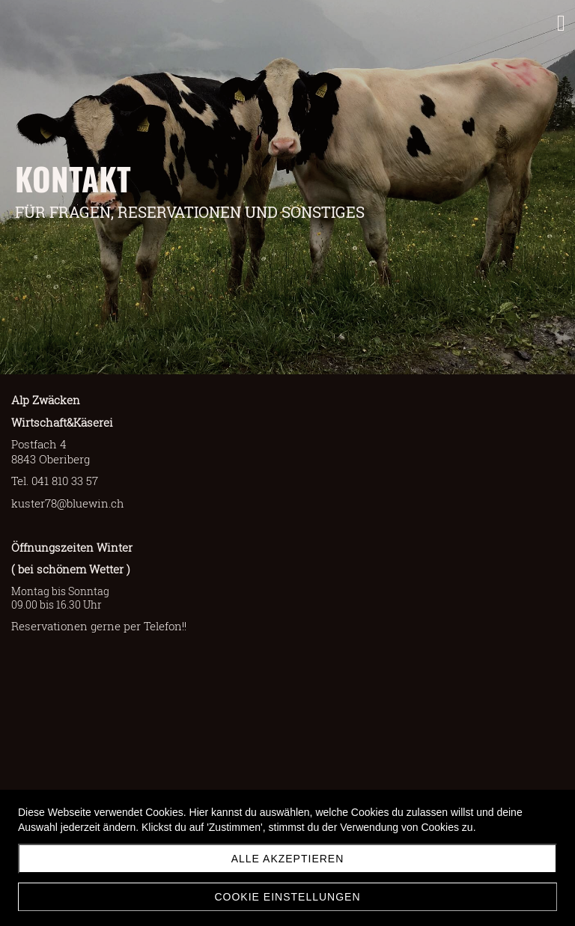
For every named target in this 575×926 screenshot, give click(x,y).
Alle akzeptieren (287, 859)
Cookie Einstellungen (287, 897)
